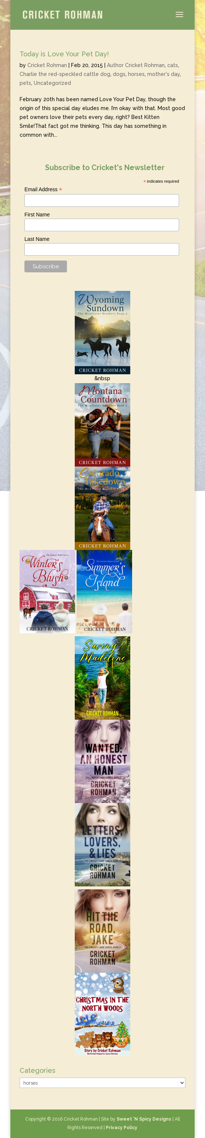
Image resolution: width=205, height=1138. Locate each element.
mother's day (163, 74)
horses (136, 74)
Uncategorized (52, 83)
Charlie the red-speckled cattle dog (65, 74)
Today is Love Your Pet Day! (64, 54)
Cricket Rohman (47, 65)
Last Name (37, 239)
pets (25, 83)
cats (172, 65)
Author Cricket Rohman (136, 65)
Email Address (43, 189)
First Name (37, 215)
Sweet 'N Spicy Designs (144, 1119)
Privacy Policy (121, 1127)
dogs (119, 74)
